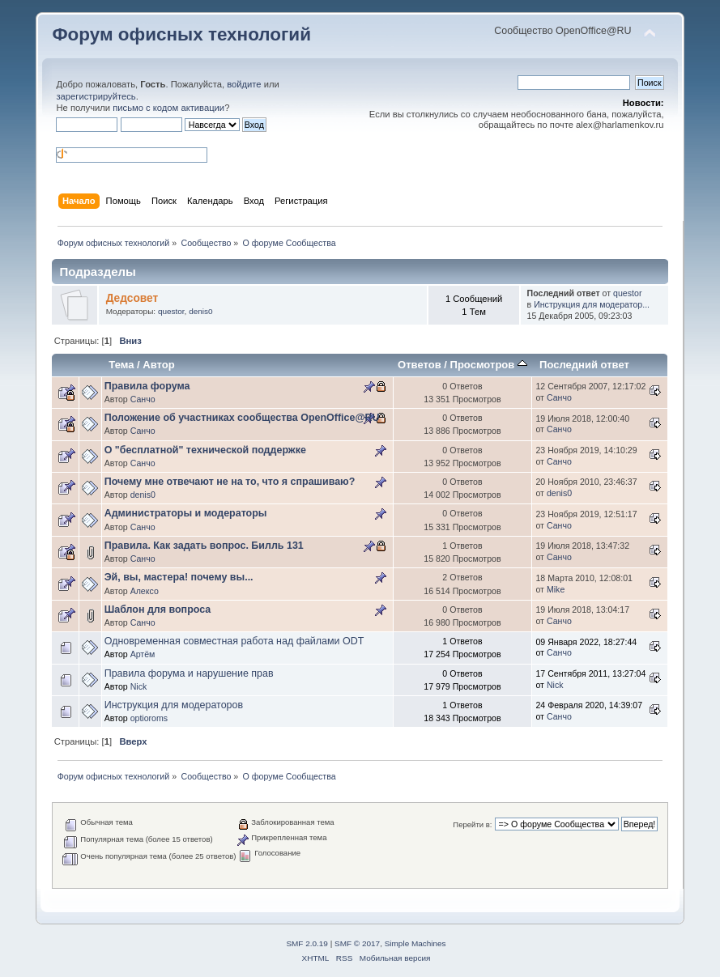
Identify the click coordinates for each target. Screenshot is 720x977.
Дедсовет (132, 298)
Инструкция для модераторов (173, 705)
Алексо (144, 591)
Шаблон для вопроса (157, 609)
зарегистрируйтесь (95, 96)
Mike (555, 589)
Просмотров (488, 365)
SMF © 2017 (357, 943)
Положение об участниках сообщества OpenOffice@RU (242, 417)
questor (171, 311)
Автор (158, 365)
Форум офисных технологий (181, 34)
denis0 (200, 311)
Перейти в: (472, 824)
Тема (121, 365)
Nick (138, 686)
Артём (143, 654)
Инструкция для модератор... (592, 304)
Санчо (143, 399)
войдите (244, 84)
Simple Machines (415, 943)
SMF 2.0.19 (307, 943)
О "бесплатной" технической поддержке (205, 450)
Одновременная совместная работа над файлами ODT (234, 641)
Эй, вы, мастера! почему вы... (178, 577)
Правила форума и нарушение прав (189, 673)
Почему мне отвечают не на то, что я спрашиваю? (230, 481)
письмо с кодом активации (168, 108)
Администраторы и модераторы (185, 513)
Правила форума (147, 386)
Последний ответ (584, 365)
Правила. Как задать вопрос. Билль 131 (204, 545)
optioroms (149, 718)
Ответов (419, 365)
